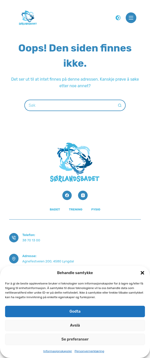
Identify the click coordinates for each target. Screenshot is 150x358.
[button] (142, 272)
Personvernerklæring (89, 351)
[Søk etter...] (69, 105)
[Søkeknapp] (120, 105)
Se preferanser (74, 339)
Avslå (75, 325)
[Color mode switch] (118, 17)
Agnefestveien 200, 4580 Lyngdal (48, 261)
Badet (55, 209)
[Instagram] (83, 195)
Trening (75, 209)
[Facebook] (67, 195)
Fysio (95, 209)
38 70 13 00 (31, 240)
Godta (75, 311)
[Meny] (131, 17)
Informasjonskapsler (57, 351)
